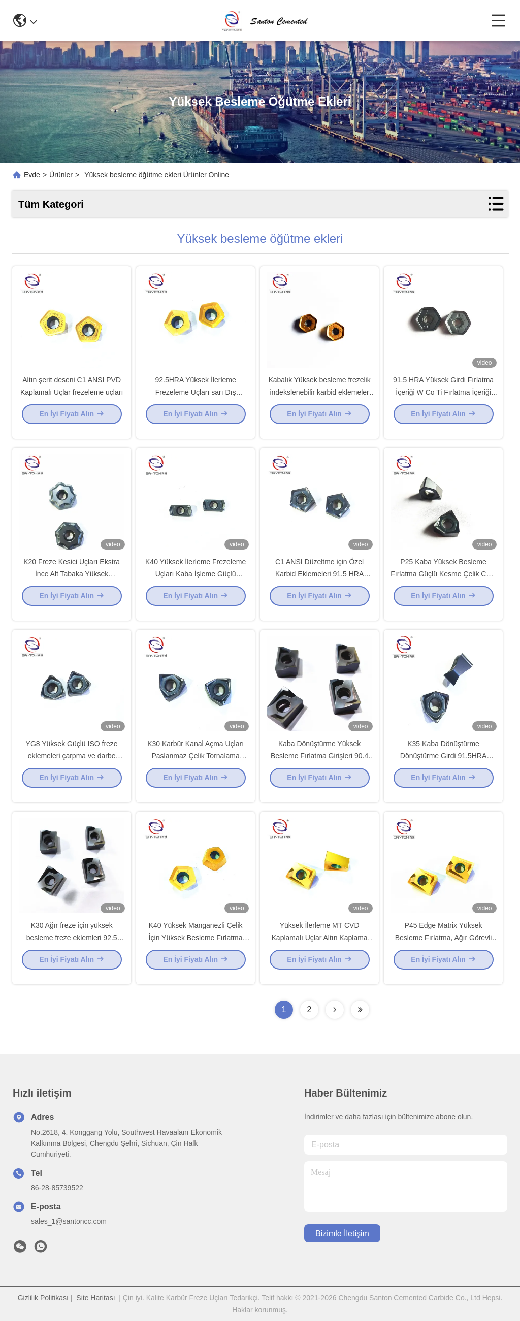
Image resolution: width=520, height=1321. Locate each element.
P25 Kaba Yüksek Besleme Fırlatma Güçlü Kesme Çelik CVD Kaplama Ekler (443, 582)
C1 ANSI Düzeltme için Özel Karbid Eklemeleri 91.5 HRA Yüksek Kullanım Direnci (319, 582)
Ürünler (61, 175)
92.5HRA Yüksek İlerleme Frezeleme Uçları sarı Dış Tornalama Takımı (195, 400)
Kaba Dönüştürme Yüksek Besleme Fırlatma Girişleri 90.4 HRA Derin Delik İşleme (319, 764)
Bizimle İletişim (342, 1233)
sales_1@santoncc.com (69, 1221)
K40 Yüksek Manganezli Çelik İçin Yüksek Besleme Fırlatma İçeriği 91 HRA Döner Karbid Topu (195, 945)
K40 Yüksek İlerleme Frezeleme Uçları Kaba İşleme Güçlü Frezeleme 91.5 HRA (195, 582)
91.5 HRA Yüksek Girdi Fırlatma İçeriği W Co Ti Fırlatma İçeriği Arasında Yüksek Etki (443, 400)
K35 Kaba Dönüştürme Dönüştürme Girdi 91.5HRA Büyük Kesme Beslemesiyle (444, 764)
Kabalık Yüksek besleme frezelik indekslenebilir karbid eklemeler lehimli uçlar (319, 400)
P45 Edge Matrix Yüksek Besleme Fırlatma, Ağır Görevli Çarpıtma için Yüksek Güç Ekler (443, 945)
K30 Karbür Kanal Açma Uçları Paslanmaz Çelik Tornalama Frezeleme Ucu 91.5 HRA (195, 764)
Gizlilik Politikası (43, 1298)
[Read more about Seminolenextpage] (335, 1010)
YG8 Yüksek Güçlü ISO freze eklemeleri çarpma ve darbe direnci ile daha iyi (72, 764)
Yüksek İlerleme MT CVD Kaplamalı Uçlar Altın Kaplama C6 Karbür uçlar (320, 945)
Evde (32, 175)
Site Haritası (95, 1298)
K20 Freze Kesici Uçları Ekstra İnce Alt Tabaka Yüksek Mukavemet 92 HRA (71, 582)
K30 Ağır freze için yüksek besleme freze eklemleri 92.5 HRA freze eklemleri (71, 945)
